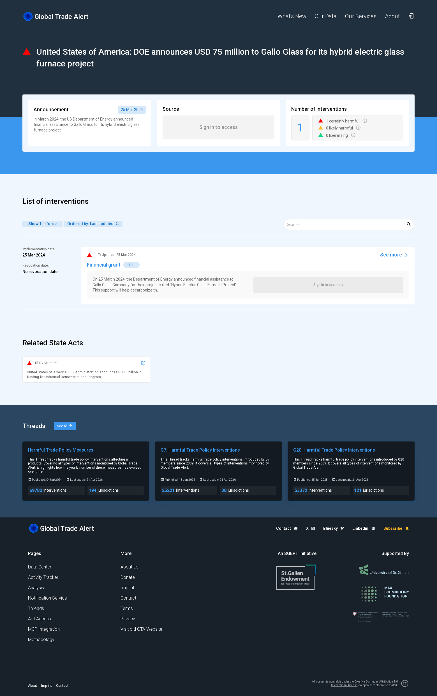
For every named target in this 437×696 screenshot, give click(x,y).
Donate (128, 577)
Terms (127, 608)
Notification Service (47, 598)
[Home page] (60, 16)
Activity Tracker (43, 577)
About (32, 686)
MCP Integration (44, 629)
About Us (129, 567)
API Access (39, 618)
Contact (128, 598)
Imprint (127, 587)
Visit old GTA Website (141, 629)
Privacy (128, 618)
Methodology (41, 639)
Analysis (36, 587)
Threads (36, 608)
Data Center (39, 567)
